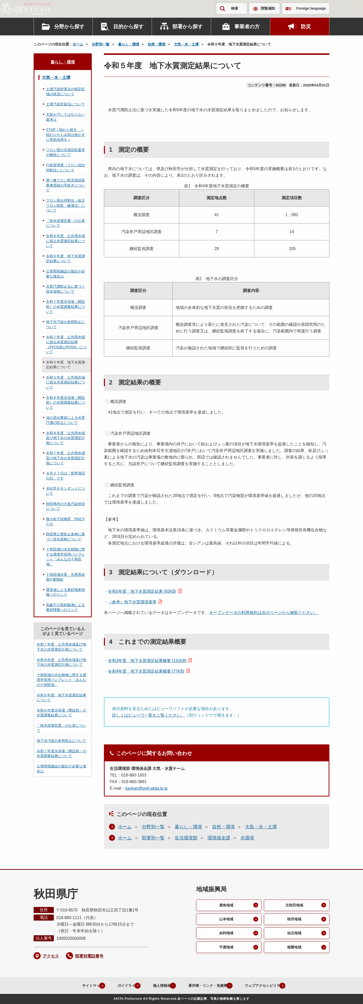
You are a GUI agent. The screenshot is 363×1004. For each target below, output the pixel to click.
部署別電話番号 (89, 956)
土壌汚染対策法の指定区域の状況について (65, 91)
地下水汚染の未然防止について (65, 324)
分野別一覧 (100, 44)
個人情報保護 (155, 985)
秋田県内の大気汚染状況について (65, 506)
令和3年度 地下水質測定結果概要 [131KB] (147, 660)
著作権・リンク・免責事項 (207, 985)
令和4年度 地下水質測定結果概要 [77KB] (146, 671)
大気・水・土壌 (186, 44)
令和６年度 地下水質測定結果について (65, 258)
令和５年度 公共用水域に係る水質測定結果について (65, 382)
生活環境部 (186, 837)
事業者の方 (247, 26)
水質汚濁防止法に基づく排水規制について (65, 288)
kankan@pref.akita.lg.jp (146, 788)
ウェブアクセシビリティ (269, 985)
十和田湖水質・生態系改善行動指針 (65, 577)
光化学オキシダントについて (65, 490)
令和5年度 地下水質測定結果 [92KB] (142, 591)
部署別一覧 (153, 837)
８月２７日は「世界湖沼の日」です (65, 475)
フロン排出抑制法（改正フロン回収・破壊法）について (65, 205)
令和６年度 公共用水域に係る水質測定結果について (65, 241)
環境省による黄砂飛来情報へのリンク (65, 592)
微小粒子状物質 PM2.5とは (65, 521)
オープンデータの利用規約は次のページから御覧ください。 (263, 612)
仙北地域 (294, 935)
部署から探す (187, 26)
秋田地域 (294, 920)
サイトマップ (75, 985)
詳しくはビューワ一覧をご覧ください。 (148, 715)
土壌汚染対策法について (65, 104)
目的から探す (128, 26)
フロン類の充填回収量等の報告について (65, 152)
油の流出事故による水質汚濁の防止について (65, 420)
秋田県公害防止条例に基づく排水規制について (65, 536)
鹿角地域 (226, 905)
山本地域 (226, 920)
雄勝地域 (294, 949)
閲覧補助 (268, 8)
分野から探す (69, 26)
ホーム (78, 44)
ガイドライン (115, 985)
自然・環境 (156, 44)
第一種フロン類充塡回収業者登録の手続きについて (65, 185)
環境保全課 (219, 837)
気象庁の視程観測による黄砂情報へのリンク (65, 607)
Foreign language (311, 8)
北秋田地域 (294, 905)
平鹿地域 (226, 949)
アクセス (51, 956)
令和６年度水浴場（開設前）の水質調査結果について (65, 402)
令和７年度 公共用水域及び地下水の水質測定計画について (65, 458)
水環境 (247, 837)
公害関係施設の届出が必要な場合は (65, 273)
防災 (306, 26)
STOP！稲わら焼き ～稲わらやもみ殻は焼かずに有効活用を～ (65, 135)
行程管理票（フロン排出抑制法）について (65, 167)
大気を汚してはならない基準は (65, 117)
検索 (234, 8)
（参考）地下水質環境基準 (132, 602)
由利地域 (226, 935)
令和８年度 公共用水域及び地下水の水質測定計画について (65, 438)
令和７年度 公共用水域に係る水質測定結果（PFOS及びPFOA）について (66, 344)
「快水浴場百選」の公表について (65, 223)
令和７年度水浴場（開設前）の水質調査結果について (65, 306)
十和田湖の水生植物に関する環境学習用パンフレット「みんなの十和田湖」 (65, 556)
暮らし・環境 (128, 44)
